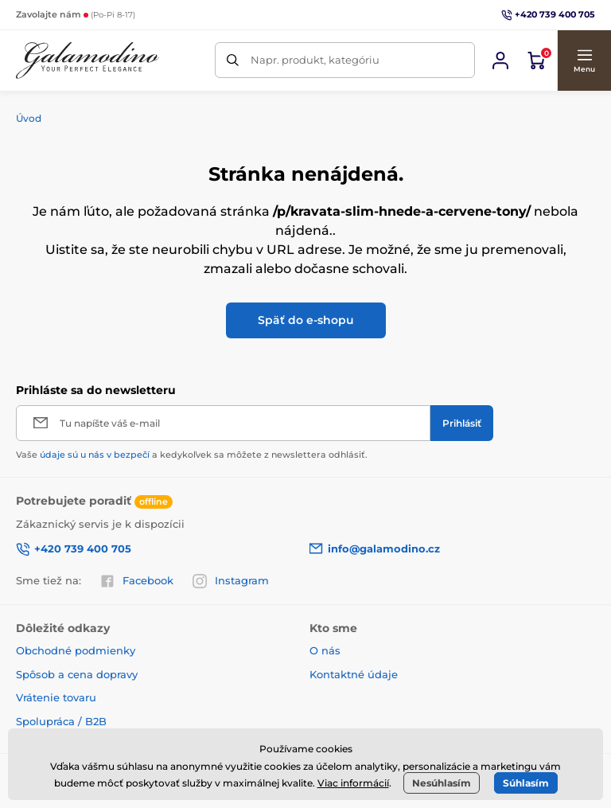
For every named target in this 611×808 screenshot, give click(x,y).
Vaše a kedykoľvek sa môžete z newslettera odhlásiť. (192, 454)
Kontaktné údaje (353, 674)
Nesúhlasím (441, 783)
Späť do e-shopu (306, 320)
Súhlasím (526, 783)
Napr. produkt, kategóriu (315, 59)
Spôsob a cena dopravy (77, 674)
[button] (584, 60)
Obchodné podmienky (75, 650)
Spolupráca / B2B (61, 721)
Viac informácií (353, 783)
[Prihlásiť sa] (500, 60)
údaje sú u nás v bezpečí (95, 454)
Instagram (231, 581)
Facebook (136, 581)
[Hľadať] (233, 60)
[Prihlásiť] (461, 423)
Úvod (28, 118)
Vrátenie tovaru (56, 697)
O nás (325, 650)
